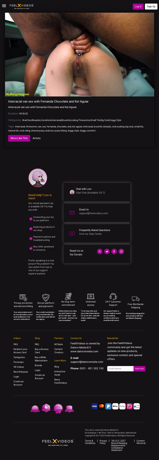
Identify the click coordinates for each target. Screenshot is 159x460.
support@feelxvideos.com (93, 213)
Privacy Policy (103, 442)
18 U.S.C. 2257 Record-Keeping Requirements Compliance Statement (119, 445)
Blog (56, 366)
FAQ (16, 344)
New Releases (21, 372)
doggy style (73, 130)
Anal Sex (26, 120)
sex (44, 126)
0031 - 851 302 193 (91, 368)
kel (73, 126)
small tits (138, 126)
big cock (129, 126)
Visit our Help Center (90, 233)
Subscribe (139, 369)
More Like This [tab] (19, 138)
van (39, 126)
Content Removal (141, 442)
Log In (138, 6)
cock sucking (118, 126)
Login (16, 376)
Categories (19, 357)
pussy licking (60, 130)
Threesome (84, 120)
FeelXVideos (124, 343)
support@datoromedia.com (87, 361)
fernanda (51, 126)
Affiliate (58, 344)
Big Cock (105, 120)
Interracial (56, 120)
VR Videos (19, 367)
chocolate (62, 126)
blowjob (107, 126)
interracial (20, 126)
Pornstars (19, 362)
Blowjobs (36, 120)
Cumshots (46, 120)
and (69, 126)
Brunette (66, 120)
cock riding (25, 130)
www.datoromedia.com (84, 351)
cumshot (91, 130)
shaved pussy (37, 130)
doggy (83, 130)
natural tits (13, 130)
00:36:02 (23, 113)
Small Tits (95, 120)
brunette (98, 126)
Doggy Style (115, 120)
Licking (74, 120)
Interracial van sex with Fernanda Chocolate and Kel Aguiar (48, 101)
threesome (31, 126)
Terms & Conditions (90, 442)
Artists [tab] (37, 138)
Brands (38, 365)
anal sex (49, 130)
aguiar (79, 126)
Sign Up (151, 6)
